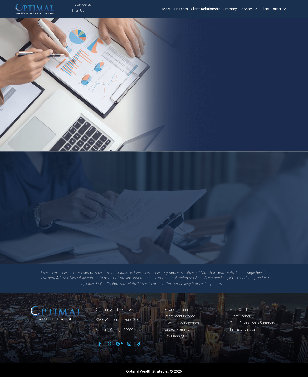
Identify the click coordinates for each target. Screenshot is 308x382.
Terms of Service (243, 329)
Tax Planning (174, 336)
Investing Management (182, 322)
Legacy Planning (177, 329)
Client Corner (271, 9)
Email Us (78, 10)
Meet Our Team (175, 9)
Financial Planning (178, 309)
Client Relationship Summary (214, 9)
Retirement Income (180, 316)
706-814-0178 (81, 5)
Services (246, 9)
